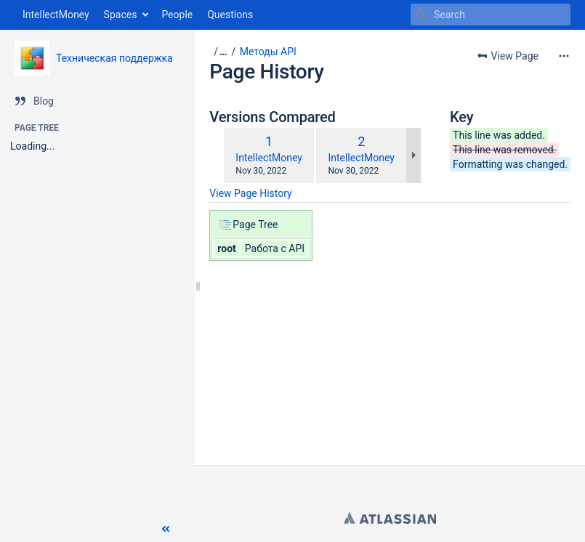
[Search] (421, 14)
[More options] (564, 56)
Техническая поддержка (114, 58)
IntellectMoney (268, 157)
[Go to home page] (52, 14)
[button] (166, 529)
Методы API (268, 51)
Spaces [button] (120, 14)
